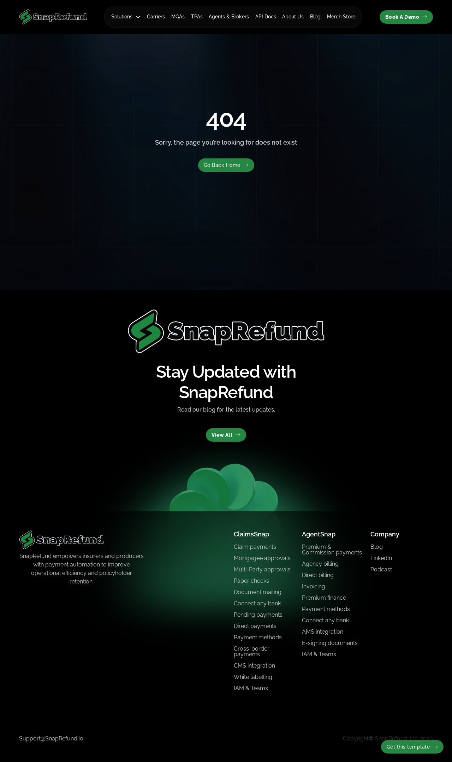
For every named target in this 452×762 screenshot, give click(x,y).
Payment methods (258, 637)
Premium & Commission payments (332, 549)
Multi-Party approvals (262, 569)
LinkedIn (381, 558)
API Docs (265, 16)
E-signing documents (330, 643)
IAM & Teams (251, 688)
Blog (315, 16)
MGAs (178, 16)
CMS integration (254, 665)
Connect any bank (257, 603)
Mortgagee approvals (262, 558)
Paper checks (251, 580)
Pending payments (258, 614)
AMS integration (322, 631)
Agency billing (320, 563)
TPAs (197, 16)
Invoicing (313, 586)
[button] (126, 17)
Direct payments (255, 626)
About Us (293, 16)
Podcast (381, 569)
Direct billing (318, 575)
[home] (53, 16)
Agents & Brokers (229, 16)
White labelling (253, 677)
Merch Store (341, 16)
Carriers (156, 16)
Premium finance (324, 597)
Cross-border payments (251, 651)
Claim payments (255, 546)
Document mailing (257, 592)
